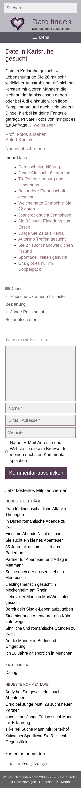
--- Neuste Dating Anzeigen (26, 764)
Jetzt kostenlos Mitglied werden (36, 490)
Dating (16, 288)
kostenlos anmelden (25, 753)
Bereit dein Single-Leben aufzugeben (39, 609)
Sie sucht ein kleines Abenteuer (34, 540)
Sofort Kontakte (20, 139)
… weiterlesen (42, 125)
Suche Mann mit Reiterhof (45, 729)
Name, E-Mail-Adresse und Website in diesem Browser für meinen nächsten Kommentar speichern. (39, 451)
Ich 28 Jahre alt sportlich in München (38, 653)
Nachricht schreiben (25, 148)
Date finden (52, 21)
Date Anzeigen (25, 782)
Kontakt (66, 782)
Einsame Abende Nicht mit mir (32, 533)
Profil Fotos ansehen (25, 134)
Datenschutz (48, 782)
